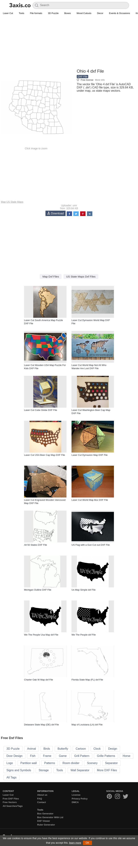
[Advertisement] (69, 42)
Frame (47, 755)
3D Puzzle (53, 13)
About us (42, 795)
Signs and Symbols (18, 770)
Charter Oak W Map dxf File (38, 679)
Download (55, 213)
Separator (111, 763)
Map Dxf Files (50, 276)
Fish (32, 755)
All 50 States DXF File (35, 545)
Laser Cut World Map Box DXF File (90, 500)
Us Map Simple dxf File (84, 589)
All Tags (11, 777)
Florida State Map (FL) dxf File (87, 679)
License (76, 795)
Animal (31, 748)
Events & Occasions (119, 13)
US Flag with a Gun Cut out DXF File (91, 545)
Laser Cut (8, 13)
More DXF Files (107, 770)
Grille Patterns (106, 755)
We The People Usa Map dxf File (41, 634)
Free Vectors (10, 802)
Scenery (92, 763)
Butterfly (63, 748)
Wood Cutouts (84, 13)
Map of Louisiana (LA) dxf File (87, 724)
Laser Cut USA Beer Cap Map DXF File (44, 455)
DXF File (82, 76)
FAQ (39, 798)
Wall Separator (79, 770)
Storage (44, 770)
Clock (97, 748)
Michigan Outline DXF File (37, 589)
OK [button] (87, 842)
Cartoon (81, 748)
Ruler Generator (46, 824)
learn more (75, 842)
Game (63, 755)
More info (100, 80)
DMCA (75, 802)
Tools (21, 13)
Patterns (49, 763)
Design (112, 748)
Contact (41, 802)
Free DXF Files (11, 798)
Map (3, 201)
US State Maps (14, 201)
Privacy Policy (80, 798)
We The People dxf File (84, 634)
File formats (36, 13)
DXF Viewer (43, 821)
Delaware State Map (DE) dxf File (41, 724)
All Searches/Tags (13, 806)
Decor (100, 13)
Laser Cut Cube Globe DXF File (40, 410)
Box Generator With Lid (50, 817)
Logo (9, 763)
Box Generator (45, 813)
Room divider (71, 763)
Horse (126, 755)
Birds (46, 748)
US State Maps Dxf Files (80, 276)
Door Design (14, 755)
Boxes (67, 13)
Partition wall (28, 763)
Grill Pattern (81, 755)
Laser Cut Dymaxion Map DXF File (90, 455)
